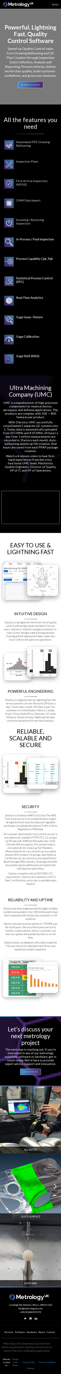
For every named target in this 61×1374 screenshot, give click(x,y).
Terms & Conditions (47, 1362)
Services (8, 1332)
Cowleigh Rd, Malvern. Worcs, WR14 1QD (30, 1304)
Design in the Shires (15, 1362)
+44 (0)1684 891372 (30, 1312)
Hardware (31, 1332)
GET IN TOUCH (30, 1072)
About (41, 1332)
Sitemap (30, 1368)
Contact (51, 1332)
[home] (17, 4)
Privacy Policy (29, 1362)
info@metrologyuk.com (30, 1308)
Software (20, 1332)
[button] (55, 4)
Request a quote (30, 85)
